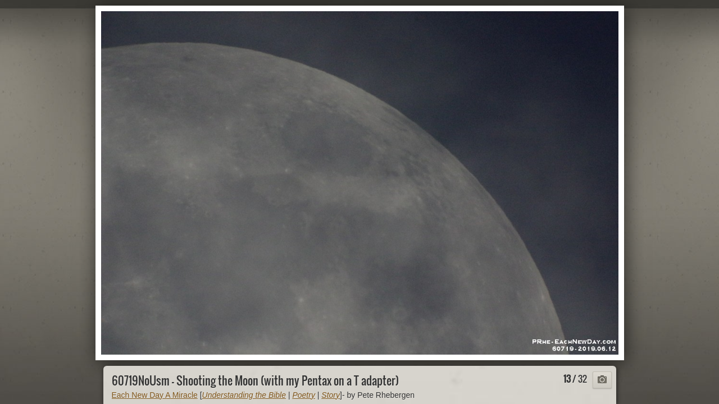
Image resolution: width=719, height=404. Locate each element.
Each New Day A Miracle (155, 395)
